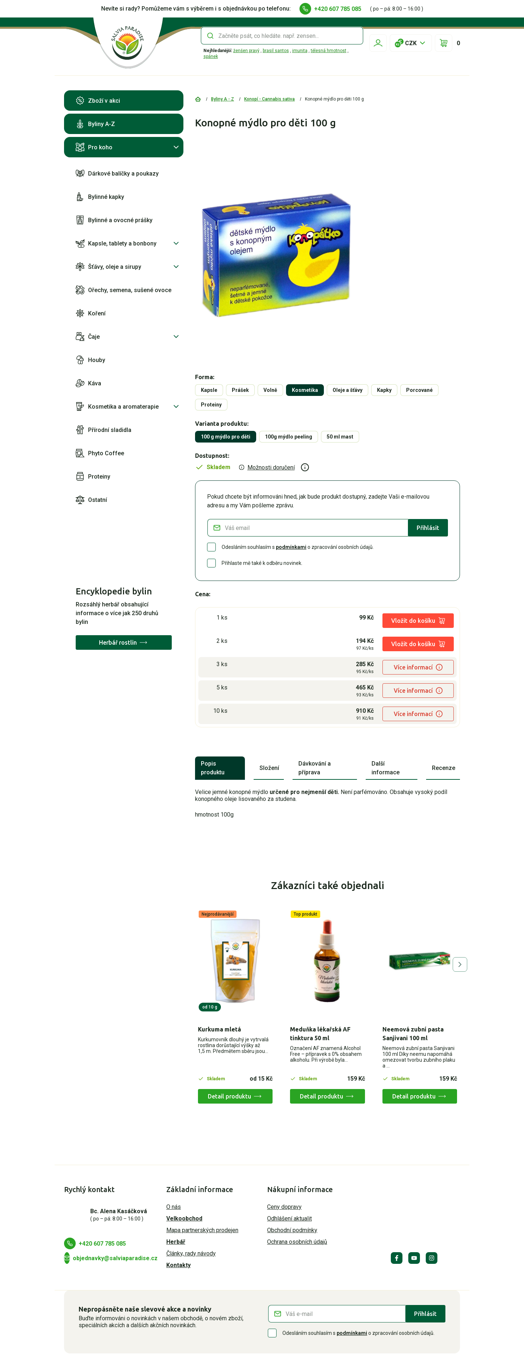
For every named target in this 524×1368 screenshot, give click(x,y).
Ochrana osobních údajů (297, 1241)
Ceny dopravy (284, 1206)
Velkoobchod (184, 1218)
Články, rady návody (191, 1253)
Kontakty (178, 1265)
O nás (173, 1206)
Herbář (175, 1241)
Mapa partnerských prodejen (202, 1230)
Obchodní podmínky (292, 1230)
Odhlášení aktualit (289, 1218)
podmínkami (291, 547)
